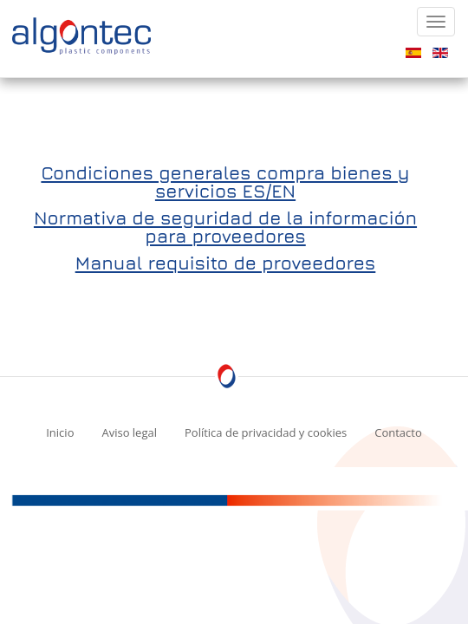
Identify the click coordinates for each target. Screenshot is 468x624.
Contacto (398, 432)
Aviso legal (129, 432)
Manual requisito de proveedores (225, 263)
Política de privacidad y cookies (266, 432)
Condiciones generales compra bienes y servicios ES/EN (225, 182)
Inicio (60, 432)
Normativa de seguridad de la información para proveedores (225, 227)
